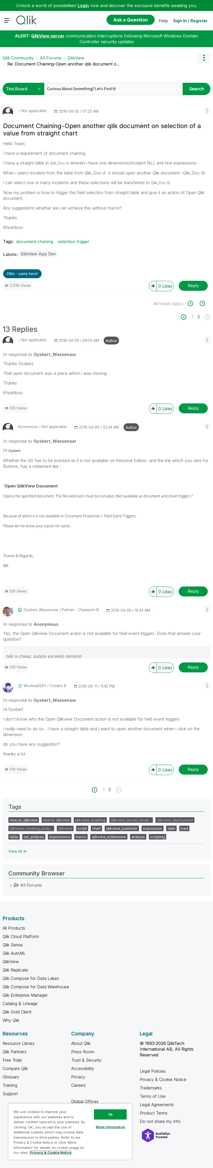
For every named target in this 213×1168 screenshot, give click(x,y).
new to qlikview (56, 820)
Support (10, 1093)
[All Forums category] (11, 885)
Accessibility (82, 1068)
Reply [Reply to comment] (193, 408)
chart (96, 828)
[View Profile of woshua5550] (35, 685)
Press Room (82, 1051)
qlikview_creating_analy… (31, 828)
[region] (70, 1131)
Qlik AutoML (14, 953)
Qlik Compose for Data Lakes (31, 978)
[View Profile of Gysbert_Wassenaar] (41, 609)
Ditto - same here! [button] (22, 273)
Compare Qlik (15, 1068)
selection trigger (73, 241)
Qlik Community (18, 58)
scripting (157, 837)
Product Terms (153, 1113)
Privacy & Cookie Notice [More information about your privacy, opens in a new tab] (50, 1152)
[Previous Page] (186, 317)
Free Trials (12, 1060)
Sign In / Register (190, 20)
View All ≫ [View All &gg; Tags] (17, 851)
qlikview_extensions (109, 837)
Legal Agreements (157, 1104)
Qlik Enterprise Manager (25, 995)
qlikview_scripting (90, 820)
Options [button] (203, 58)
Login (83, 5)
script (82, 828)
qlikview (65, 828)
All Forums (50, 58)
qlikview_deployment (175, 820)
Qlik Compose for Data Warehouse (36, 986)
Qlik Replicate (15, 970)
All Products (14, 928)
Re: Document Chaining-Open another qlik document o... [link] (63, 64)
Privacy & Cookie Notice (163, 1079)
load (184, 828)
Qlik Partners (14, 1051)
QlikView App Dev (38, 254)
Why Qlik (11, 1020)
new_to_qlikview (24, 820)
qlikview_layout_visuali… (131, 820)
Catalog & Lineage (20, 1003)
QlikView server (47, 36)
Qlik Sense (13, 944)
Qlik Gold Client (17, 1012)
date (171, 828)
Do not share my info (161, 1121)
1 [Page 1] (192, 316)
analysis (138, 837)
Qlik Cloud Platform (21, 936)
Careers (78, 1085)
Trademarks (151, 1087)
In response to (39, 354)
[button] (207, 110)
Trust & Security (86, 1060)
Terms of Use (153, 1096)
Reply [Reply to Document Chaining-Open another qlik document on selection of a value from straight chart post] (193, 285)
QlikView (76, 58)
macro (81, 837)
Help (163, 20)
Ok (110, 1114)
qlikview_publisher (122, 828)
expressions (59, 837)
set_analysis (34, 837)
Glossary (11, 1076)
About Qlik (81, 1043)
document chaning (34, 241)
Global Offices (84, 1101)
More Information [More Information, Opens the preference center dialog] (110, 1127)
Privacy (78, 1076)
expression (152, 828)
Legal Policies (153, 1071)
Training (10, 1085)
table (14, 837)
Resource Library (19, 1043)
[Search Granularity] (25, 89)
